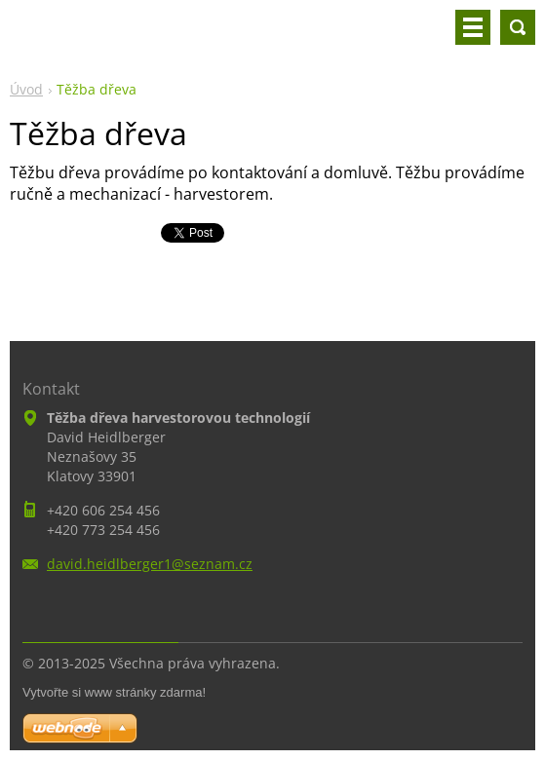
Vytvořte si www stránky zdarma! (114, 692)
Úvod (26, 89)
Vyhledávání (517, 27)
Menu (473, 27)
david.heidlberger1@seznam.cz (150, 563)
